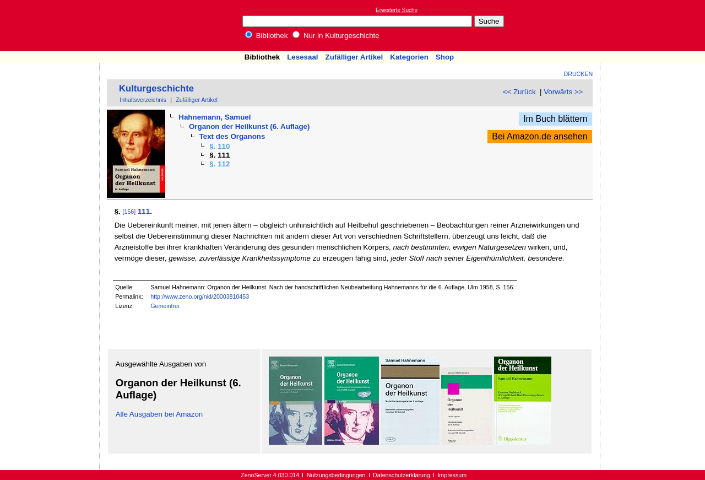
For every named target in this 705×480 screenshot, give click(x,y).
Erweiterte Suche (396, 10)
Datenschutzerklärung (401, 475)
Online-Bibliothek (52, 25)
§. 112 (219, 164)
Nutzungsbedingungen (336, 475)
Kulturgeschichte (156, 88)
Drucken (578, 74)
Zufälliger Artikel (354, 57)
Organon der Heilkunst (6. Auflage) (249, 126)
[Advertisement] (654, 25)
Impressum (452, 475)
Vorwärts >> (563, 92)
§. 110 (219, 146)
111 (144, 211)
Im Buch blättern (555, 118)
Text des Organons (232, 136)
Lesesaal (302, 57)
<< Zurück (519, 92)
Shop (445, 57)
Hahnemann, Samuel (214, 117)
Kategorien (409, 57)
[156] (128, 211)
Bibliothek (266, 35)
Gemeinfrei (164, 306)
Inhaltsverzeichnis (143, 99)
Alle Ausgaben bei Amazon (159, 414)
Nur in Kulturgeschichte (335, 35)
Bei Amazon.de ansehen (539, 136)
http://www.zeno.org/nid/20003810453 (199, 296)
